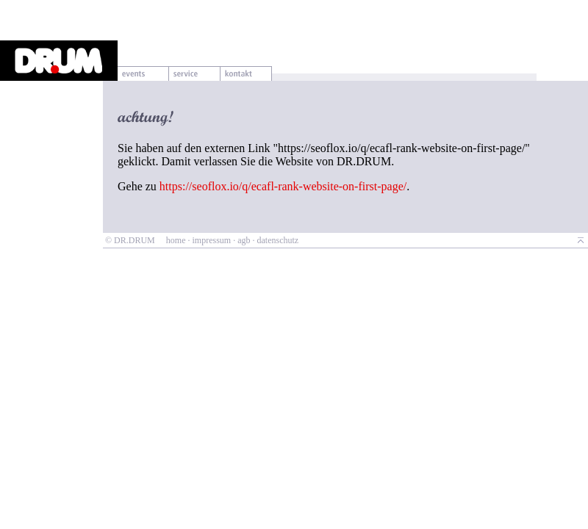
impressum (211, 240)
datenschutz (277, 240)
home (176, 240)
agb (243, 240)
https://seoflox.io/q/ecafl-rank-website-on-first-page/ (282, 186)
